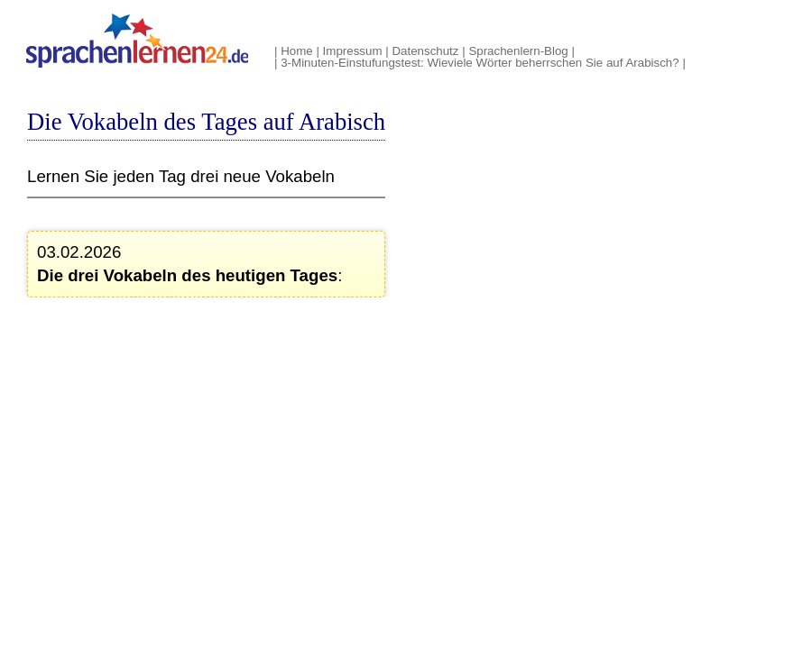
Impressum (353, 51)
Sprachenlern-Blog (517, 51)
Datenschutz (425, 51)
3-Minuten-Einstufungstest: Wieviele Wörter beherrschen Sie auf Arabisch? (480, 62)
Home (297, 51)
